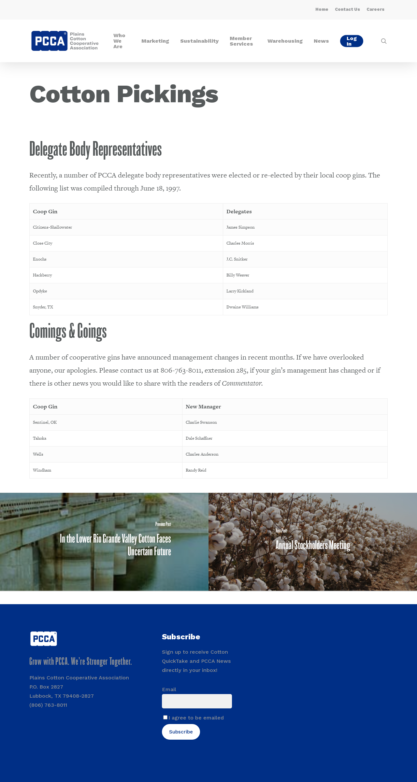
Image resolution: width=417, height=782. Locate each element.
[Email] (197, 701)
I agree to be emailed (196, 718)
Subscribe (181, 732)
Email (169, 689)
